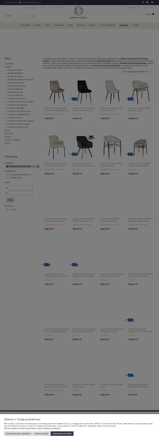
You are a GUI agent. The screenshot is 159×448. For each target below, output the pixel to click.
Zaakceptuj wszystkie (62, 433)
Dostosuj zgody (41, 433)
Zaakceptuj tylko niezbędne (18, 433)
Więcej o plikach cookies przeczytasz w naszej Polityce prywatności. (32, 428)
